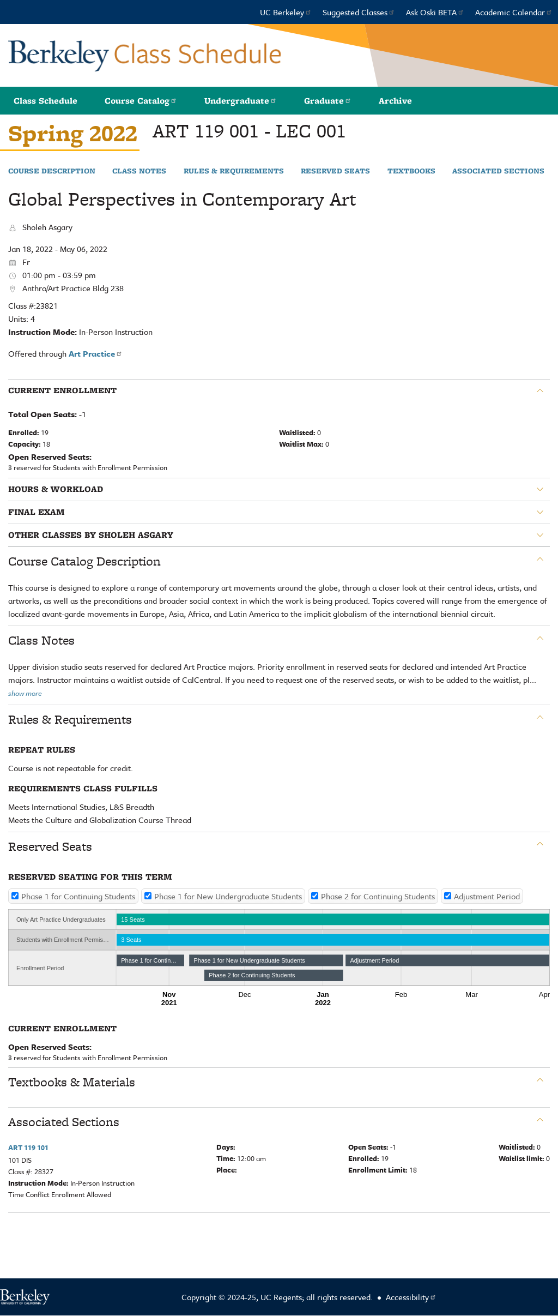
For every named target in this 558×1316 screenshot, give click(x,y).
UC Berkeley (286, 12)
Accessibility (411, 1297)
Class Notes (139, 171)
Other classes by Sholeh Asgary (90, 535)
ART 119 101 (28, 1147)
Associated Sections (498, 171)
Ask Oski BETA (435, 12)
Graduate (327, 100)
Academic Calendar (514, 12)
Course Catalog (141, 100)
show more (25, 693)
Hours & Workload (55, 489)
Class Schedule (45, 100)
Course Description (51, 171)
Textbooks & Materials (71, 1082)
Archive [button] (395, 100)
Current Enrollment (62, 390)
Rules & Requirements (234, 171)
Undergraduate (240, 100)
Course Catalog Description (84, 561)
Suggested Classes (359, 12)
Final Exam (36, 512)
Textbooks (411, 171)
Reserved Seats (335, 171)
